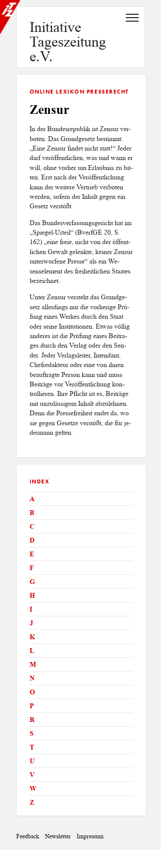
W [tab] (33, 788)
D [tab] (32, 540)
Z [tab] (32, 802)
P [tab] (32, 705)
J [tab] (31, 622)
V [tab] (32, 774)
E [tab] (32, 553)
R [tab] (32, 719)
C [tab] (32, 526)
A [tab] (32, 498)
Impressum (90, 836)
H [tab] (32, 595)
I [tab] (31, 609)
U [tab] (32, 760)
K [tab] (32, 636)
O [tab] (32, 691)
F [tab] (32, 567)
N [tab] (32, 678)
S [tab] (31, 733)
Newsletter (58, 836)
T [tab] (32, 747)
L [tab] (32, 650)
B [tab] (32, 512)
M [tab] (33, 664)
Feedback (27, 836)
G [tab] (32, 581)
